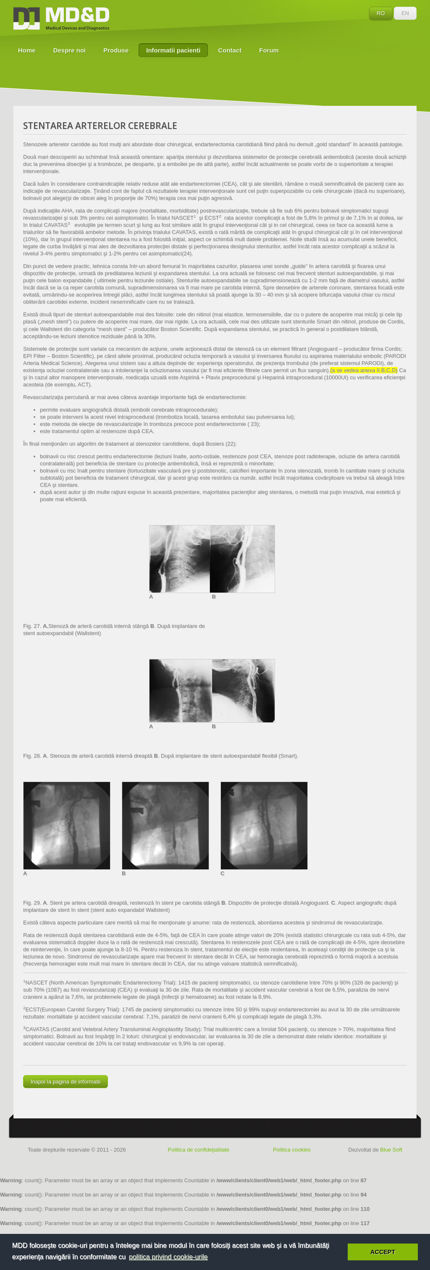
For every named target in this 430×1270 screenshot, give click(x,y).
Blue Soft (391, 1150)
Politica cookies (292, 1150)
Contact (229, 50)
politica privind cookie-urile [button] (168, 1256)
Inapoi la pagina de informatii (65, 1081)
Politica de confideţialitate (199, 1150)
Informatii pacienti (173, 50)
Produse (115, 50)
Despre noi (69, 50)
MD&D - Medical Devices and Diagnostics (61, 19)
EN (405, 13)
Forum (269, 50)
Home (27, 50)
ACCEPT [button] (382, 1252)
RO (381, 13)
